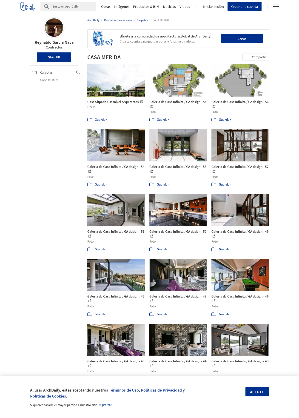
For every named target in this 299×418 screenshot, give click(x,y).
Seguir (54, 57)
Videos (184, 6)
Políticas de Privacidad (161, 390)
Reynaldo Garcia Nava (54, 42)
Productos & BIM (146, 6)
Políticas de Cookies (48, 396)
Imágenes (121, 6)
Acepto (257, 392)
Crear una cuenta (244, 6)
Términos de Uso (124, 390)
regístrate (105, 405)
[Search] (74, 6)
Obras (106, 6)
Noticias (169, 6)
